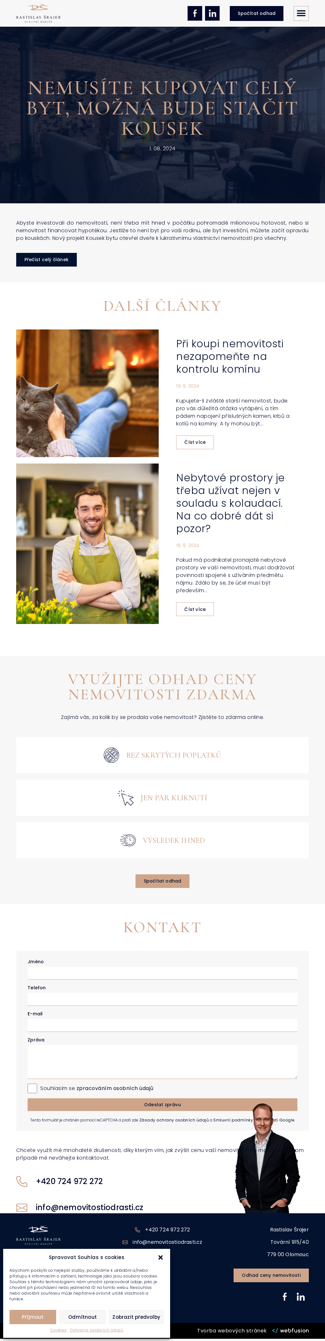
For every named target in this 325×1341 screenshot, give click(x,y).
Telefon (37, 990)
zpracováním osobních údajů (115, 1090)
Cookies (58, 1330)
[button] (160, 1257)
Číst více (195, 444)
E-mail (35, 1016)
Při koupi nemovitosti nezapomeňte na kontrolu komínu (229, 358)
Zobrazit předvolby (136, 1317)
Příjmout (33, 1317)
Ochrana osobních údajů (96, 1330)
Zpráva (36, 1042)
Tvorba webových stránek (232, 1333)
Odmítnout (82, 1317)
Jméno (36, 964)
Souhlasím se (97, 1090)
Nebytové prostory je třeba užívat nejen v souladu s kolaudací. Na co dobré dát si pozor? (230, 505)
